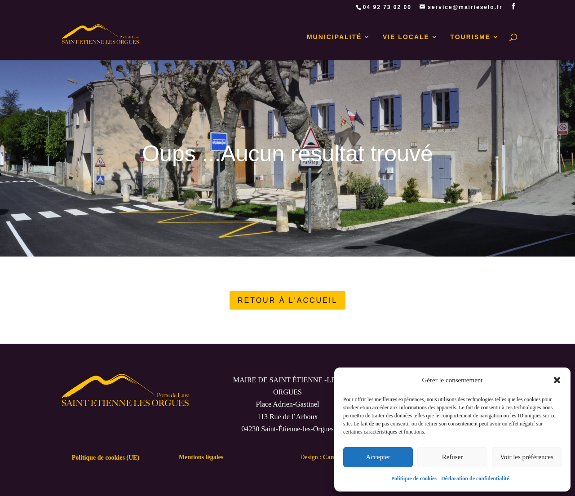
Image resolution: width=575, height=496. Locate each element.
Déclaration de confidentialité (475, 478)
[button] (557, 380)
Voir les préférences (526, 457)
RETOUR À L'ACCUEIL (287, 300)
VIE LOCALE (406, 37)
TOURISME (470, 37)
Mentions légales (201, 457)
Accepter (378, 457)
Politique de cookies (414, 478)
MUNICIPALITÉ (334, 37)
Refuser (452, 457)
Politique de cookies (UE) (106, 458)
